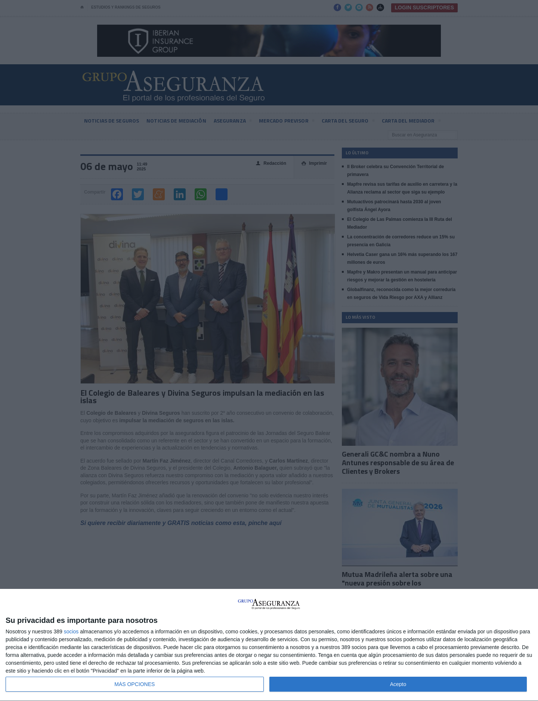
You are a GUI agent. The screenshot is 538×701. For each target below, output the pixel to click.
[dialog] (269, 645)
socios (71, 631)
